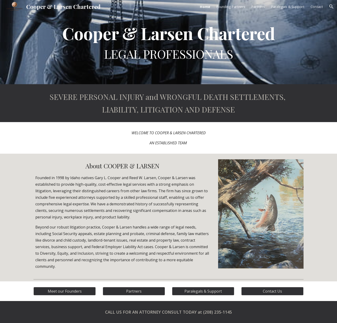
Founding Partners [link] (230, 6)
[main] (168, 42)
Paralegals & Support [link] (287, 6)
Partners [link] (258, 6)
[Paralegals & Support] (203, 291)
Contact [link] (317, 6)
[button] (331, 6)
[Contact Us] (272, 291)
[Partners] (134, 291)
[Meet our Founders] (64, 291)
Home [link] (205, 6)
